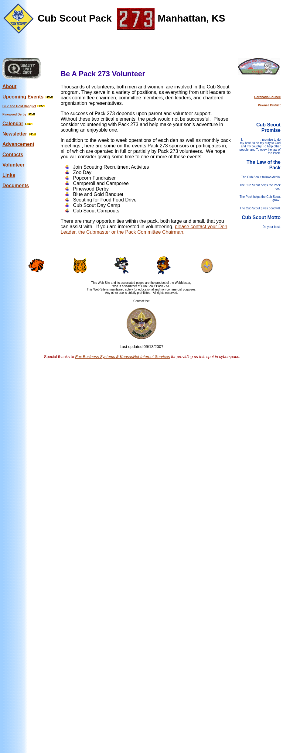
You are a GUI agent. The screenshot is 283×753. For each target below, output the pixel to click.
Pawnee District (269, 105)
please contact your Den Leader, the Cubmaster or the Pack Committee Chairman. (144, 229)
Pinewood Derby (14, 114)
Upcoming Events (22, 96)
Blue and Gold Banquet (19, 106)
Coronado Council (267, 97)
